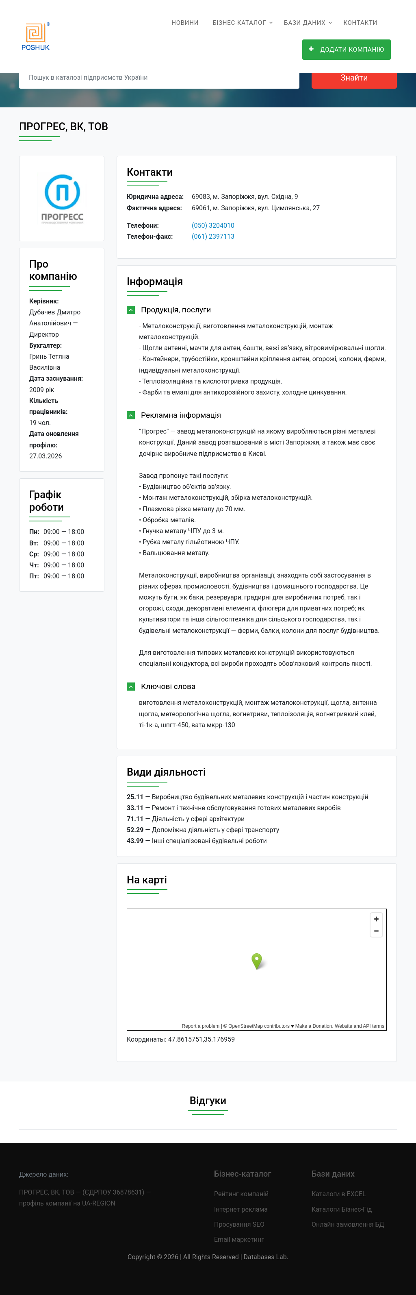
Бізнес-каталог (239, 22)
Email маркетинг (239, 1239)
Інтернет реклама (241, 1209)
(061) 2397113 (213, 236)
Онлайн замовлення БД (348, 1224)
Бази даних (304, 22)
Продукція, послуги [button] (176, 309)
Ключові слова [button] (168, 686)
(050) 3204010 (213, 225)
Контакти (360, 22)
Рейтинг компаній (241, 1194)
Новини (185, 22)
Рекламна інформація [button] (181, 415)
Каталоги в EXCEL (339, 1194)
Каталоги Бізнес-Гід (342, 1209)
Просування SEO (239, 1224)
